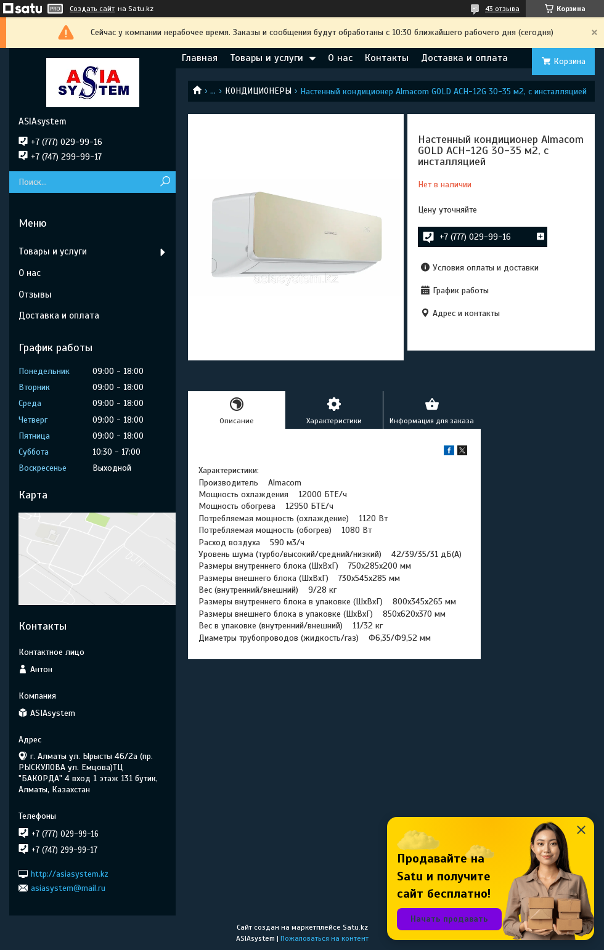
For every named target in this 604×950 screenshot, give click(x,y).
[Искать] (165, 182)
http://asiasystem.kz (69, 873)
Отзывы (35, 294)
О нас (340, 58)
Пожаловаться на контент (324, 938)
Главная (200, 58)
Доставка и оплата (464, 58)
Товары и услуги (266, 58)
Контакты (387, 58)
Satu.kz (355, 927)
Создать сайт (92, 8)
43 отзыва (502, 8)
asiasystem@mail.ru (68, 888)
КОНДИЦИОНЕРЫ (258, 91)
